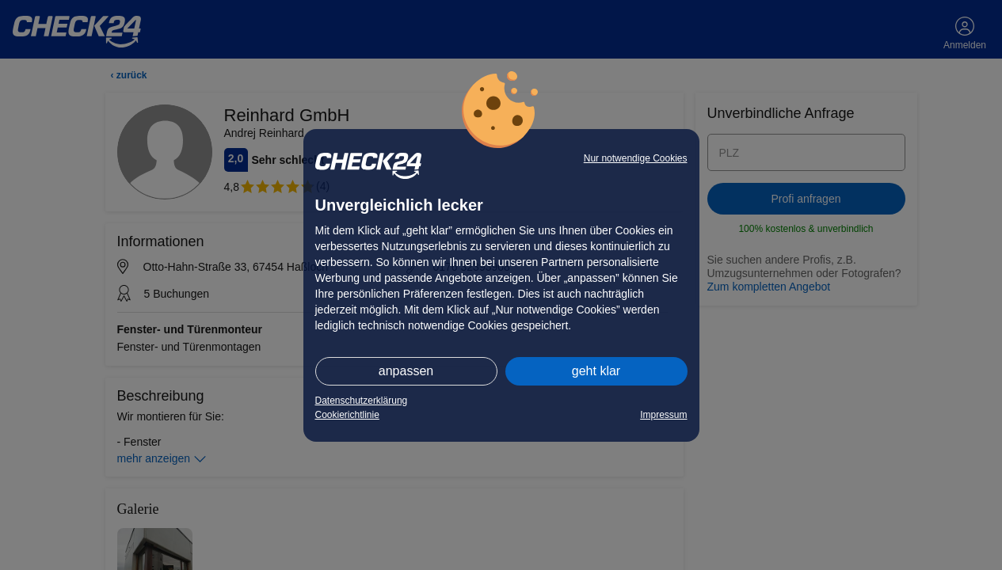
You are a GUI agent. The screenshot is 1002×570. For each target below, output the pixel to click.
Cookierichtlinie (347, 414)
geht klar (596, 371)
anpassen (406, 371)
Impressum (663, 414)
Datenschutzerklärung (361, 400)
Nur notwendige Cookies (636, 158)
